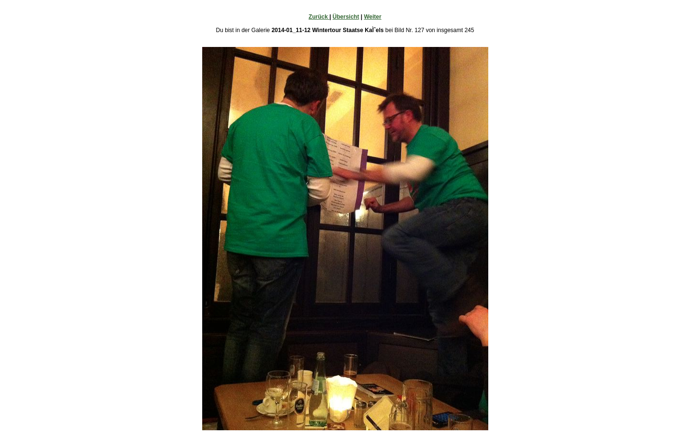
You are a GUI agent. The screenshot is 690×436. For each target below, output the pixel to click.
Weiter (372, 16)
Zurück (319, 16)
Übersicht (346, 16)
